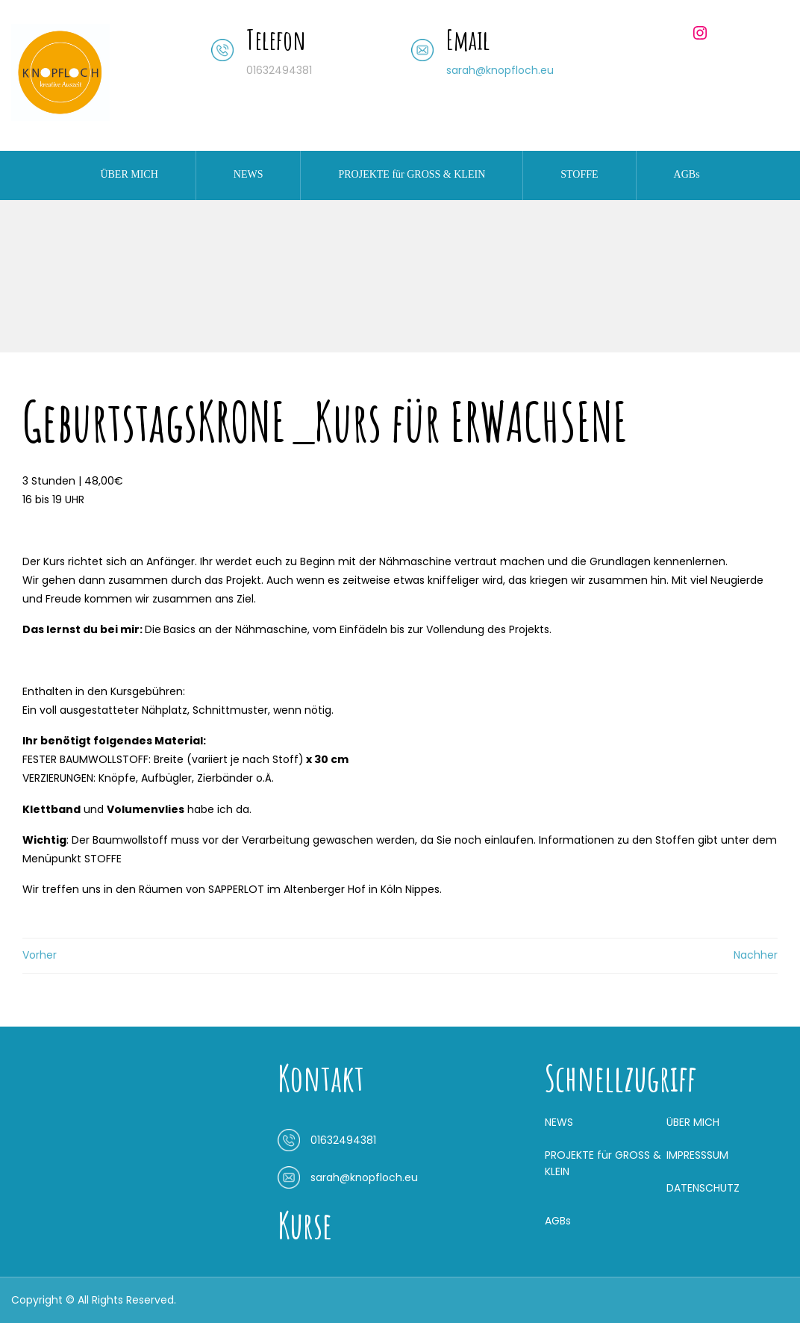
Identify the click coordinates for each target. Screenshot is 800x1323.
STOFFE (579, 174)
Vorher (39, 954)
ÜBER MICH (128, 174)
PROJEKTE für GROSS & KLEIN (411, 174)
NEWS (248, 174)
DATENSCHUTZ (703, 1187)
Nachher (756, 954)
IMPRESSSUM (697, 1155)
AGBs (687, 174)
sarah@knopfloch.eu (500, 70)
